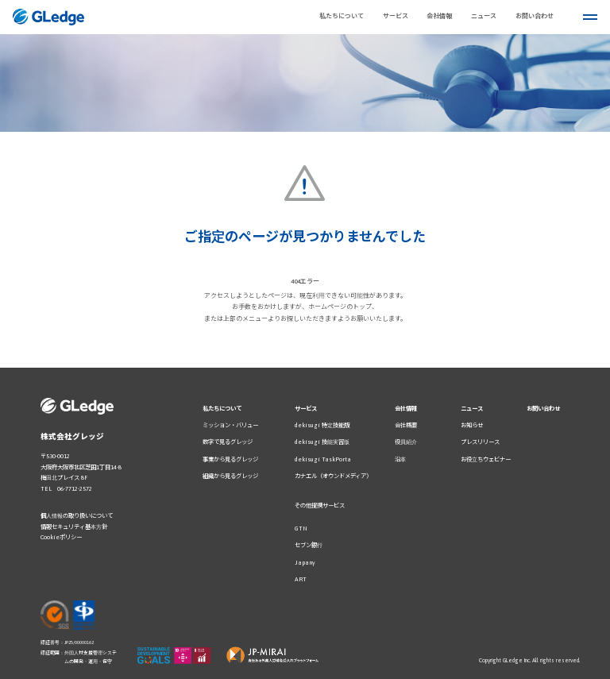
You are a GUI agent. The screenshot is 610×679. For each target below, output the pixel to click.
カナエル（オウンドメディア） (333, 476)
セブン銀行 (308, 545)
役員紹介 (406, 442)
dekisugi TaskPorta (323, 459)
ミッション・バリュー (230, 425)
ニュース (472, 408)
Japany (305, 562)
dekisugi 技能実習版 (322, 442)
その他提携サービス (320, 505)
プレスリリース (480, 442)
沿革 (400, 459)
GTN (301, 528)
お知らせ (472, 425)
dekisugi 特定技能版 (322, 425)
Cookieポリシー (61, 537)
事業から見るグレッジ (230, 459)
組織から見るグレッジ (230, 476)
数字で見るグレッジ (228, 442)
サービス (306, 408)
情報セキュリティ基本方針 (74, 526)
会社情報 (439, 16)
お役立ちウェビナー (486, 459)
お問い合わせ (543, 408)
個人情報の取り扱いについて (77, 515)
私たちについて (341, 16)
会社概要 (406, 425)
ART (301, 579)
